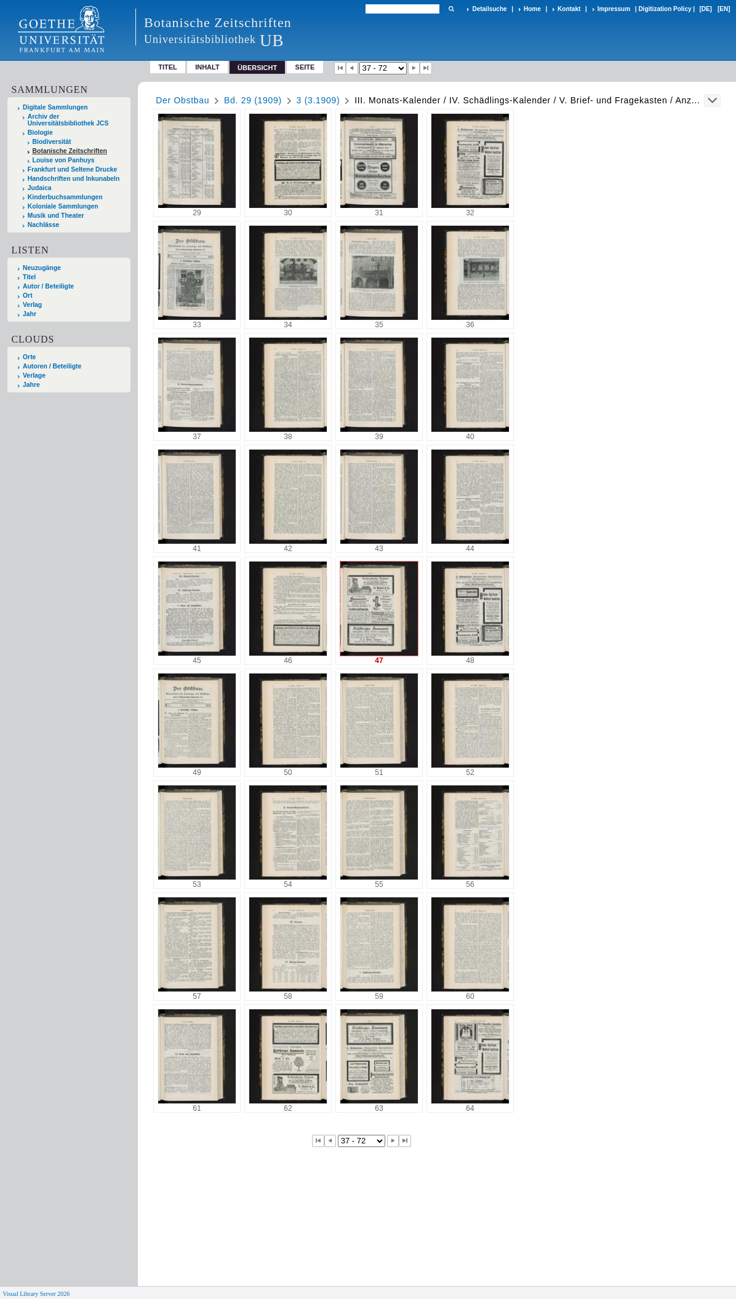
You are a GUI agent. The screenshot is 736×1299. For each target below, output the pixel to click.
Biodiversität (52, 141)
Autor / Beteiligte (48, 286)
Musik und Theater (56, 215)
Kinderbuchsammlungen (65, 197)
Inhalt (207, 67)
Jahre (31, 384)
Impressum (614, 9)
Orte (29, 357)
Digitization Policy (664, 9)
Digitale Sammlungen (55, 107)
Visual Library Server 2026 (36, 1293)
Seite (305, 67)
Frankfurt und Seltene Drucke (73, 169)
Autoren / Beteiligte (52, 366)
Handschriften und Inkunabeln (74, 178)
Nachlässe (43, 224)
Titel (167, 67)
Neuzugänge (42, 267)
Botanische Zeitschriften (70, 151)
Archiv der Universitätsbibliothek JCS (68, 120)
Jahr (29, 314)
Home (532, 9)
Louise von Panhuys (64, 160)
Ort (28, 295)
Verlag (32, 304)
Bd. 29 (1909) (253, 100)
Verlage (34, 375)
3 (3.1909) (318, 100)
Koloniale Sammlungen (63, 206)
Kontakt (569, 9)
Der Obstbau (182, 100)
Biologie (40, 132)
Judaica (40, 188)
